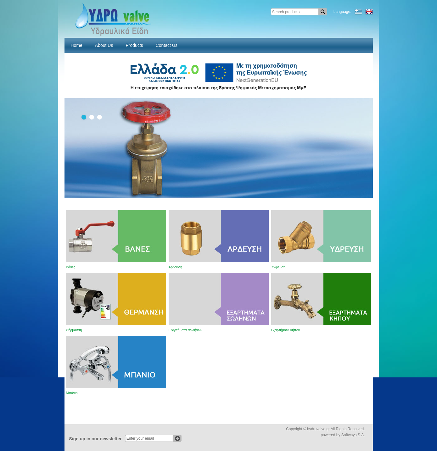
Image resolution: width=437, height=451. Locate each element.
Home (76, 45)
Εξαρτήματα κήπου (285, 330)
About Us (104, 45)
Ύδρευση (278, 267)
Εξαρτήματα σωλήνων (186, 330)
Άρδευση (175, 267)
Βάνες (70, 267)
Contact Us (166, 45)
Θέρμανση (74, 330)
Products (134, 45)
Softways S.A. (353, 435)
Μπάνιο (72, 393)
